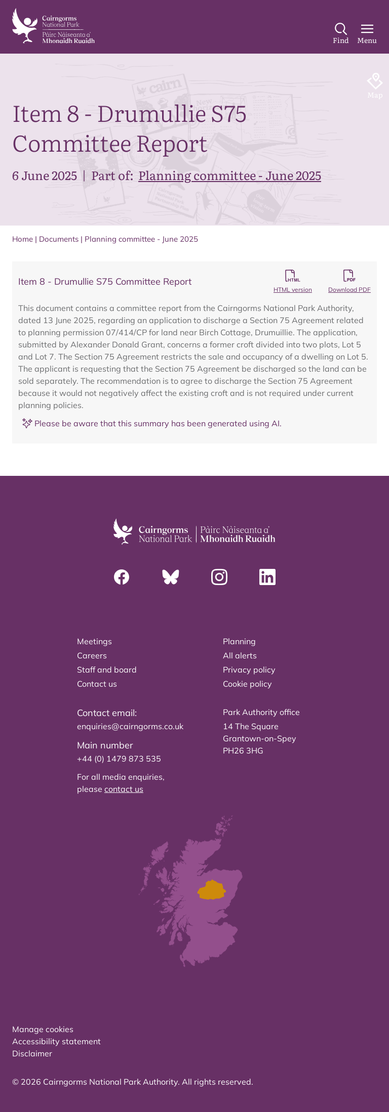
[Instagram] (219, 577)
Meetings (94, 641)
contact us (123, 789)
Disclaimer (32, 1053)
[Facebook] (121, 577)
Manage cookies (42, 1029)
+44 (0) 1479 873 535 (119, 758)
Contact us (97, 684)
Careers (92, 655)
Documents (59, 239)
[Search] (341, 34)
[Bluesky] (171, 577)
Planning (239, 641)
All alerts (240, 655)
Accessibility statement (56, 1041)
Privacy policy (249, 669)
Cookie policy (247, 684)
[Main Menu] (367, 34)
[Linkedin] (267, 577)
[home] (53, 25)
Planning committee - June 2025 (229, 175)
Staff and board (107, 669)
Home (22, 239)
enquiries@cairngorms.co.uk (130, 726)
